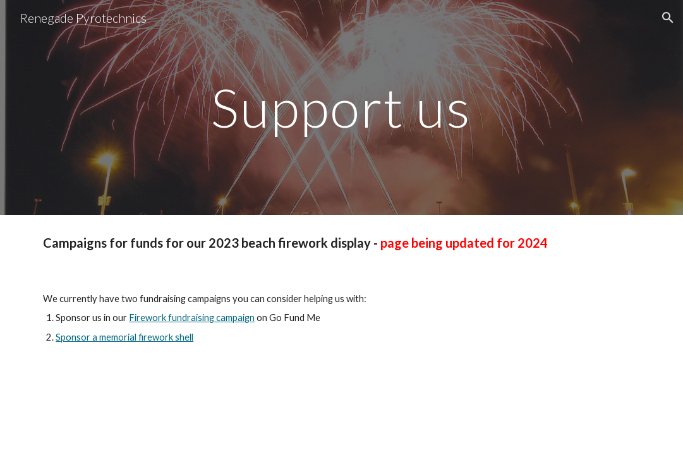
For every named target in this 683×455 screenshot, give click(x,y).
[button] (668, 18)
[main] (341, 107)
